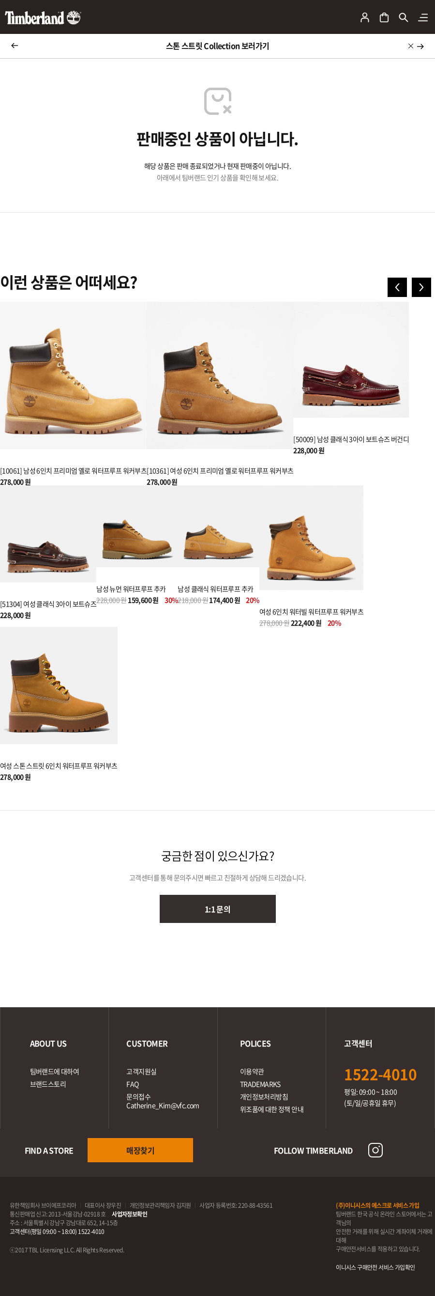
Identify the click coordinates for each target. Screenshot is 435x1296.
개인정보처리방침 (264, 1096)
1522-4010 (380, 1074)
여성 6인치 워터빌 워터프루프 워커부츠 (311, 611)
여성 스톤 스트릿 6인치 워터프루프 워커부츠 (59, 765)
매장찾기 (140, 1150)
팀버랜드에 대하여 (54, 1071)
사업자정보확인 (129, 1214)
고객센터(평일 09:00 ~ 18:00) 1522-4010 (57, 1231)
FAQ (132, 1084)
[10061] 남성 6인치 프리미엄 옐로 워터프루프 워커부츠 (73, 470)
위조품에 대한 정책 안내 (271, 1109)
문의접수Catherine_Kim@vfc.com (162, 1101)
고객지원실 (141, 1071)
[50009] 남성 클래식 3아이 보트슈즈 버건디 (351, 439)
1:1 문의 (217, 909)
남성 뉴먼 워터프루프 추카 (131, 588)
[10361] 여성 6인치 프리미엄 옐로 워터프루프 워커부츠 (220, 470)
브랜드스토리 (48, 1084)
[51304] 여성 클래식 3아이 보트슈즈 (48, 604)
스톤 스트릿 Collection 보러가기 (218, 45)
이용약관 (252, 1071)
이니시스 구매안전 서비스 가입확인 (375, 1267)
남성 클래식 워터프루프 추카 (215, 588)
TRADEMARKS (260, 1084)
